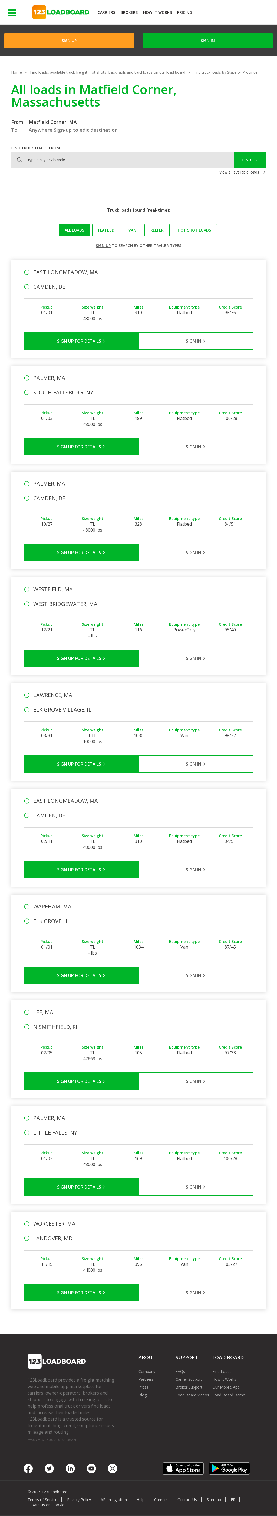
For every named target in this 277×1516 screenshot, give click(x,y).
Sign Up (69, 40)
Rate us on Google (48, 1504)
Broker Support (189, 1387)
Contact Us (187, 1499)
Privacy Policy (79, 1499)
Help (140, 1499)
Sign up (103, 245)
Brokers (129, 12)
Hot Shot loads (194, 230)
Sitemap (214, 1499)
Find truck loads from (35, 147)
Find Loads (222, 1371)
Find (246, 160)
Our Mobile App (226, 1387)
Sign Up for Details (81, 341)
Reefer (157, 230)
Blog (142, 1395)
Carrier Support (189, 1379)
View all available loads (239, 172)
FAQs (180, 1371)
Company (146, 1371)
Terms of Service (42, 1499)
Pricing (184, 12)
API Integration (114, 1499)
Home (16, 72)
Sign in (208, 40)
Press (143, 1387)
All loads (74, 230)
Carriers (106, 12)
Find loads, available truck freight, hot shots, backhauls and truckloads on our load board (107, 72)
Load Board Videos (192, 1395)
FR (233, 1499)
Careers (161, 1499)
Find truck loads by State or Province (225, 72)
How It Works (157, 12)
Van (132, 230)
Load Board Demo (228, 1395)
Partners (145, 1379)
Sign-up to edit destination (86, 130)
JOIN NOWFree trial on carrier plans (235, 13)
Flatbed (106, 230)
